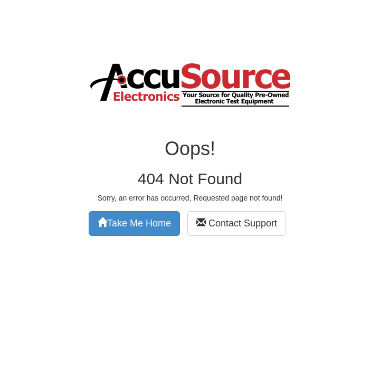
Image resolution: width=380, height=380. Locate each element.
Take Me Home (134, 223)
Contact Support (236, 223)
